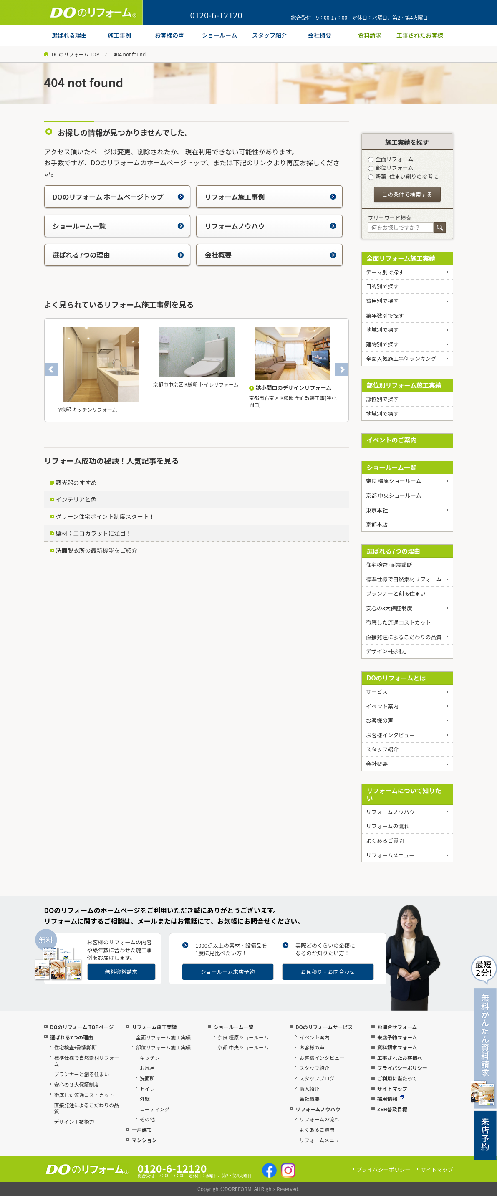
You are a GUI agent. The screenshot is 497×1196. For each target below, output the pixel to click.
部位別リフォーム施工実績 (404, 385)
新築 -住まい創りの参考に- (404, 176)
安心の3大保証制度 (389, 608)
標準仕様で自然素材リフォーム (404, 579)
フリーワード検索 (389, 218)
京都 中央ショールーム (393, 495)
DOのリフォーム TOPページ (82, 1026)
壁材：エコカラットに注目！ (94, 533)
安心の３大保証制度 (76, 1084)
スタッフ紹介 (382, 749)
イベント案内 (382, 706)
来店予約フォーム (397, 1037)
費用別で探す (382, 301)
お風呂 (147, 1067)
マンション (144, 1139)
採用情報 (390, 1098)
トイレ (147, 1088)
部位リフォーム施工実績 (163, 1047)
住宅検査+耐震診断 (389, 565)
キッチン (150, 1057)
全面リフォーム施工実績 (401, 258)
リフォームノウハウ (270, 226)
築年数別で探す (385, 315)
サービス (377, 691)
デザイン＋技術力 (74, 1121)
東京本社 (377, 510)
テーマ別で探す (385, 272)
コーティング (154, 1109)
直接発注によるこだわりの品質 (404, 637)
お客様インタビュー (390, 735)
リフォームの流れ (387, 826)
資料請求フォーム (397, 1047)
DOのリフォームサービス (324, 1026)
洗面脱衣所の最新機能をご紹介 (97, 550)
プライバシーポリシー (402, 1067)
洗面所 (147, 1078)
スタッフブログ (316, 1078)
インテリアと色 (76, 499)
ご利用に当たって (397, 1078)
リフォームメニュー (390, 855)
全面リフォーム (391, 159)
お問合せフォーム (397, 1026)
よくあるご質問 (385, 841)
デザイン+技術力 (386, 651)
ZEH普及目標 (392, 1109)
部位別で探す (382, 399)
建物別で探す (382, 344)
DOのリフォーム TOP (76, 54)
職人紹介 (309, 1088)
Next (341, 369)
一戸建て (142, 1129)
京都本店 (377, 524)
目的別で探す (382, 286)
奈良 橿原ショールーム (393, 481)
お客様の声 (379, 720)
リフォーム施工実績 (154, 1026)
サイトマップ (392, 1088)
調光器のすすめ (76, 482)
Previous (51, 369)
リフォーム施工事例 (270, 197)
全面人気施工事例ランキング (401, 358)
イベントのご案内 (392, 439)
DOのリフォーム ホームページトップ (118, 197)
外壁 (145, 1098)
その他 (147, 1119)
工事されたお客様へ (399, 1057)
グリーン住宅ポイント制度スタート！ (105, 516)
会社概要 (270, 255)
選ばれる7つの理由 (118, 255)
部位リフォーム (391, 168)
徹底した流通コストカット (398, 622)
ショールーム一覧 (118, 226)
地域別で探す (382, 330)
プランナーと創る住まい (396, 593)
